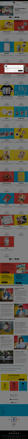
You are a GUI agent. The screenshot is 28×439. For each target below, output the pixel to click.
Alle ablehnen (15, 70)
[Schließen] (22, 65)
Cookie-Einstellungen (7, 70)
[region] (14, 68)
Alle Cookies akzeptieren (20, 70)
